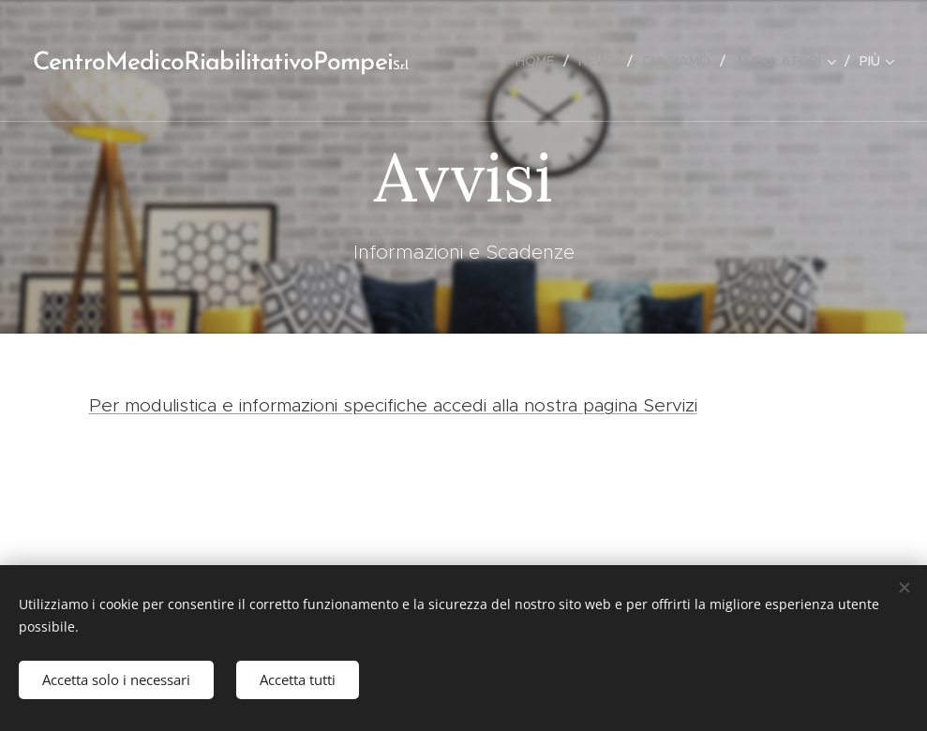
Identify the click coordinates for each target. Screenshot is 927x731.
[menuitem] (540, 60)
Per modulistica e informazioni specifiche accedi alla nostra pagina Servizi (393, 405)
